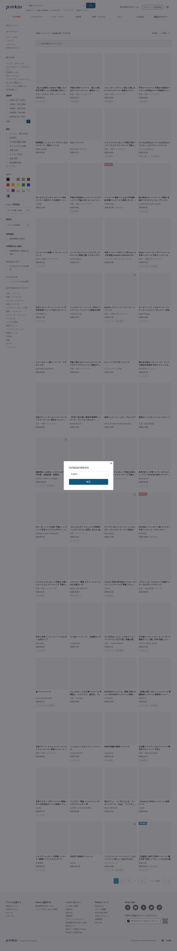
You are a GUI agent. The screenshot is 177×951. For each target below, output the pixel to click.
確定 (88, 482)
